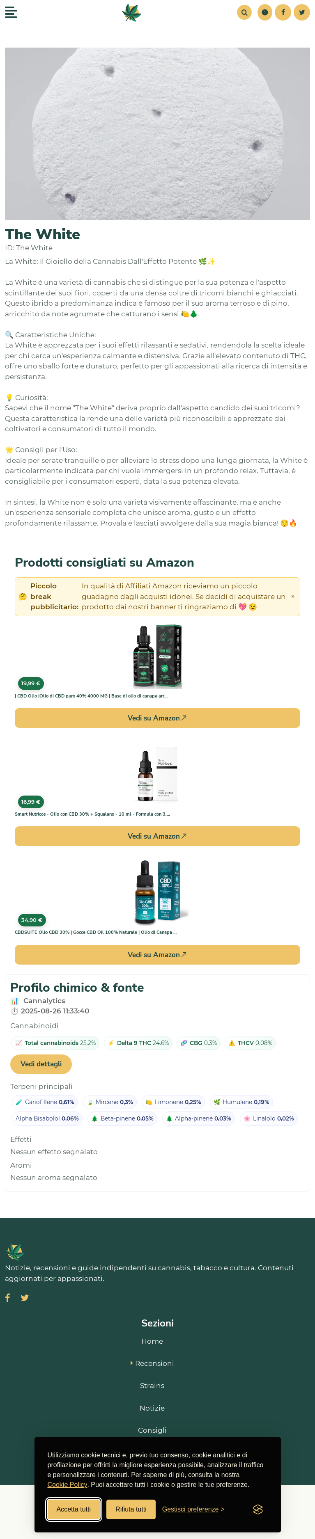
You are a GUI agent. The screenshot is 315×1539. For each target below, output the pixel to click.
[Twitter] (302, 12)
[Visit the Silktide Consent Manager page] (258, 1509)
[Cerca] (244, 12)
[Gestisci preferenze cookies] (193, 1509)
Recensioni (152, 1363)
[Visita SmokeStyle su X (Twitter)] (25, 1298)
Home (152, 1341)
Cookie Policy (67, 1484)
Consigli (152, 1430)
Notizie (152, 1408)
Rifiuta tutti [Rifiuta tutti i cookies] (131, 1509)
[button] (265, 12)
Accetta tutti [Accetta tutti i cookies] (74, 1509)
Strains (152, 1385)
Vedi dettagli (41, 1064)
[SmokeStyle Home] (132, 12)
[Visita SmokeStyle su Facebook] (7, 1298)
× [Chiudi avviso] (293, 596)
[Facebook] (283, 12)
